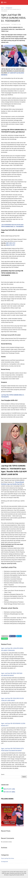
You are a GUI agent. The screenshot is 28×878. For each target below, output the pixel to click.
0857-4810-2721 (11, 243)
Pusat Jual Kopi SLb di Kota (7, 858)
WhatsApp (4, 638)
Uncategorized (9, 7)
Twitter (19, 636)
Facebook (12, 636)
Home (2, 7)
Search (2, 774)
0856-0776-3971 (10, 245)
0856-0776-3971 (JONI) (9, 789)
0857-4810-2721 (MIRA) (9, 791)
